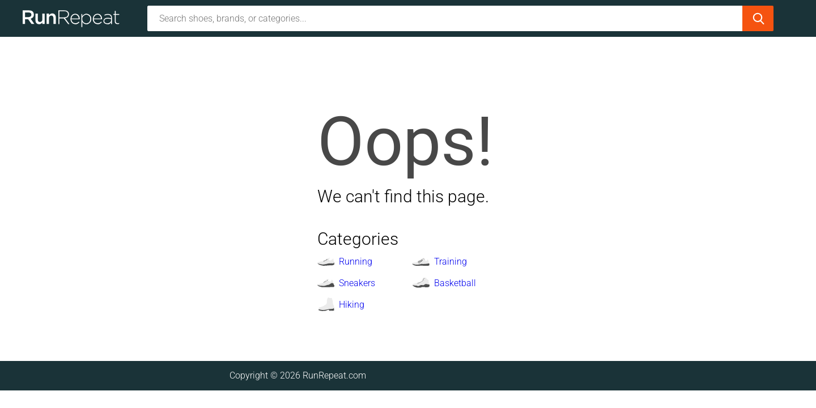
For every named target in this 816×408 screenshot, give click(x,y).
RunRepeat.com (334, 375)
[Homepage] (75, 18)
